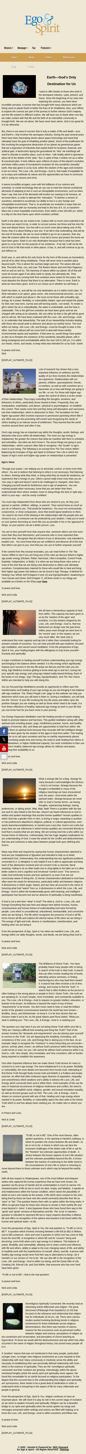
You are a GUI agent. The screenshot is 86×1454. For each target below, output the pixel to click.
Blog (14, 66)
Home (14, 57)
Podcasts (47, 47)
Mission (9, 47)
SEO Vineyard (60, 1447)
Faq (33, 47)
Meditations (69, 57)
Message (23, 47)
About (31, 57)
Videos (30, 66)
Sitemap (64, 1449)
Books (49, 57)
